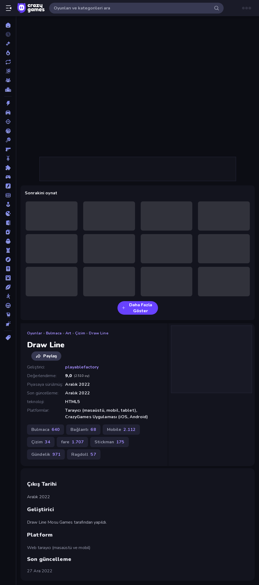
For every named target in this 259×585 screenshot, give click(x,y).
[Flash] (8, 186)
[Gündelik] (8, 204)
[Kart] (8, 232)
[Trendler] (8, 52)
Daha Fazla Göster (137, 308)
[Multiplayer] (8, 80)
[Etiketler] (8, 337)
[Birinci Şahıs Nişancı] (8, 149)
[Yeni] (8, 43)
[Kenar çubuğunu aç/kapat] (8, 8)
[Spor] (8, 287)
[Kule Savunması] (8, 250)
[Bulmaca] (8, 167)
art (68, 333)
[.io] (8, 213)
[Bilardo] (8, 140)
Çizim (80, 333)
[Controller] (8, 176)
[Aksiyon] (8, 103)
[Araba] (8, 112)
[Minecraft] (8, 277)
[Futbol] (8, 195)
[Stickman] (8, 296)
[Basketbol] (8, 130)
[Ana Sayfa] (8, 25)
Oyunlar (34, 333)
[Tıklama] (8, 323)
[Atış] (8, 121)
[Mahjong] (8, 268)
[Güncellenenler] (8, 62)
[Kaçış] (8, 222)
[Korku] (8, 241)
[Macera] (8, 259)
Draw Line (98, 333)
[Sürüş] (8, 305)
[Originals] (8, 71)
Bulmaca (54, 333)
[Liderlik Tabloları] (8, 89)
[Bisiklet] (8, 158)
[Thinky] (8, 314)
